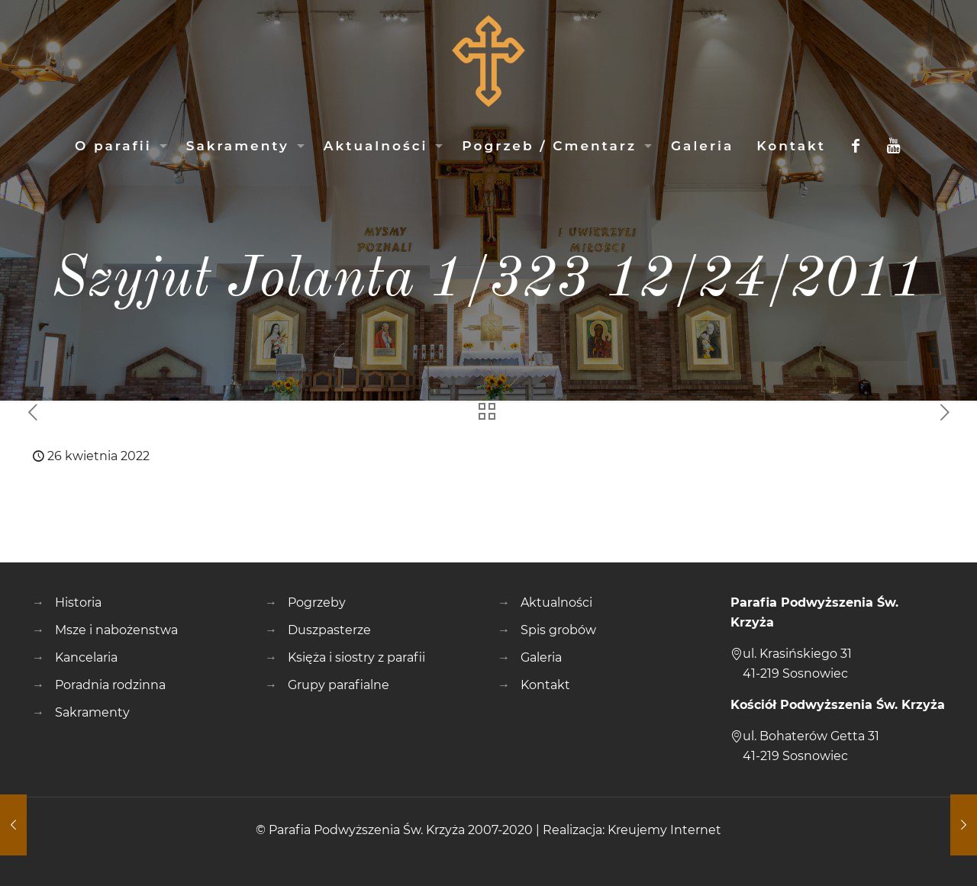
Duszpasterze (329, 630)
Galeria (541, 657)
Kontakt (545, 685)
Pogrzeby (317, 602)
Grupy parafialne (338, 685)
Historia (78, 602)
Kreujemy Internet (664, 830)
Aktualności (556, 602)
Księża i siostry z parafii (356, 657)
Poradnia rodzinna (110, 685)
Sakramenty (92, 712)
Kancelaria (86, 657)
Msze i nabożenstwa (116, 630)
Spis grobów (558, 630)
